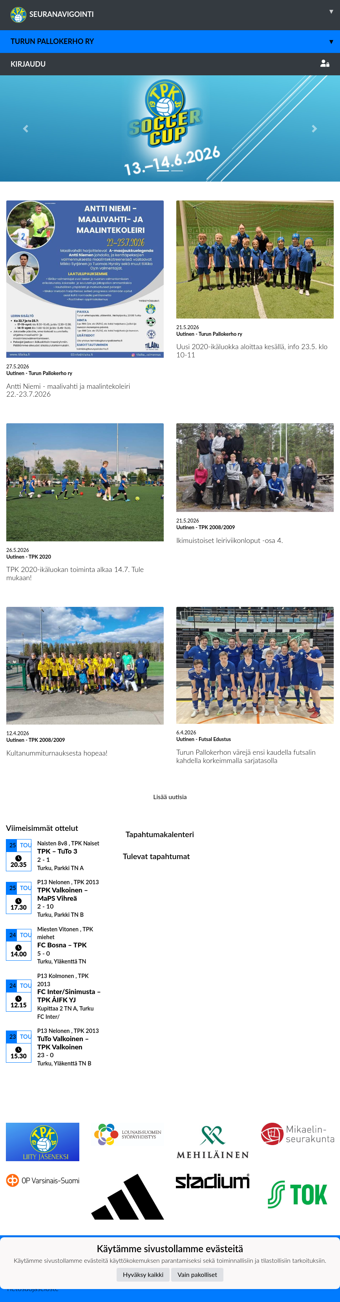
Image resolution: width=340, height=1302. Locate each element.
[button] (25, 128)
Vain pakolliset (197, 1274)
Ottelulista (25, 1080)
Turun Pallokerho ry (175, 41)
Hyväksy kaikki (143, 1274)
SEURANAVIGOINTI (175, 11)
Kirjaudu (170, 64)
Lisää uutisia (169, 796)
